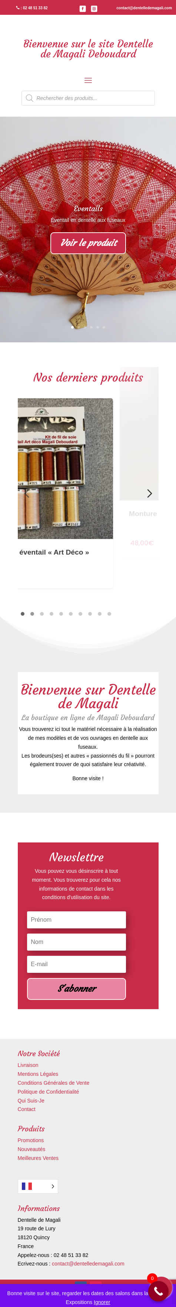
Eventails (88, 208)
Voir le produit (88, 243)
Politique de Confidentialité (48, 1092)
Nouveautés (32, 1149)
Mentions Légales (38, 1074)
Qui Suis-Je (31, 1101)
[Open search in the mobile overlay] (88, 98)
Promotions (31, 1140)
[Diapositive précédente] (27, 493)
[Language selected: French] (38, 1186)
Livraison (28, 1065)
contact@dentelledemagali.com (88, 1264)
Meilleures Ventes (38, 1158)
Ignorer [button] (102, 1302)
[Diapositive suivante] (150, 493)
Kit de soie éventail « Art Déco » (81, 518)
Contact (27, 1109)
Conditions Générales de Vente (54, 1083)
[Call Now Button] (158, 1291)
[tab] (22, 614)
